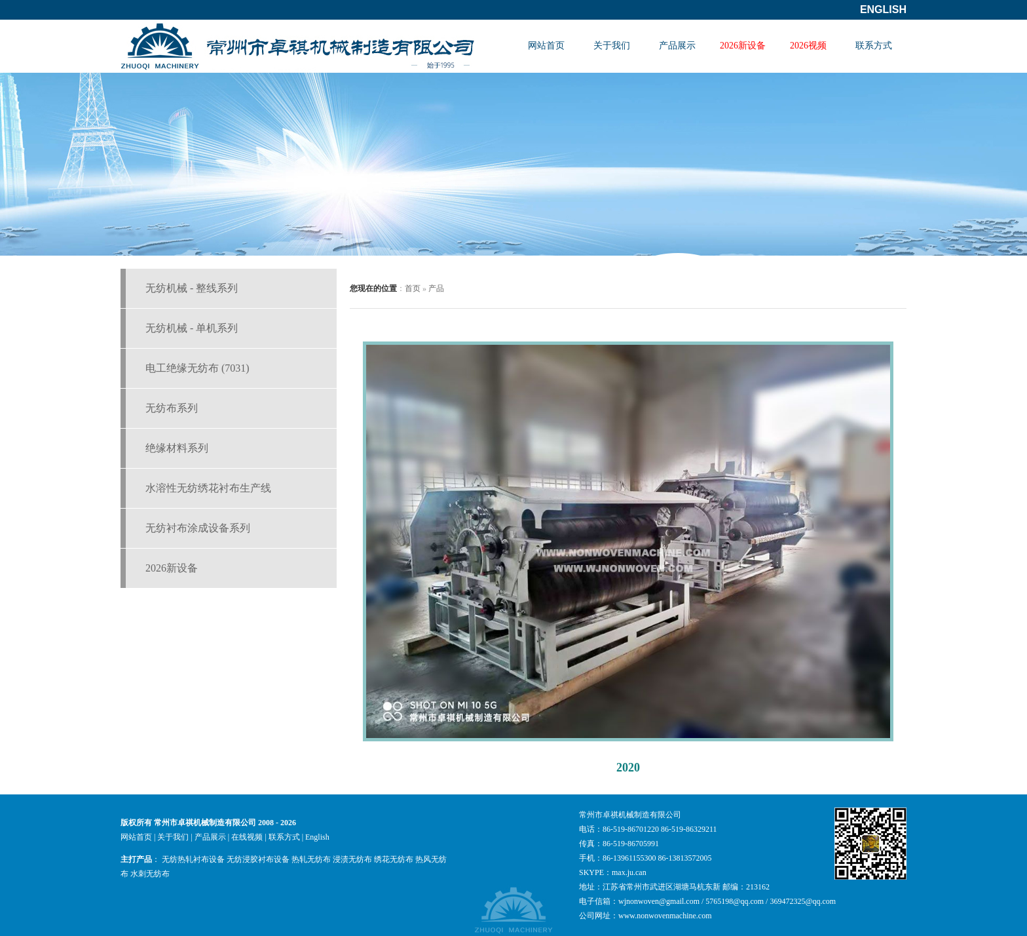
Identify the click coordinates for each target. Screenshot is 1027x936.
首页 (412, 288)
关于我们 (611, 45)
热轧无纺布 (311, 859)
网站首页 (546, 45)
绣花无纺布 (393, 859)
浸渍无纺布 (352, 859)
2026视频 (808, 45)
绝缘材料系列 (176, 448)
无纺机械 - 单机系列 (191, 328)
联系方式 (873, 45)
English (883, 9)
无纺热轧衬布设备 (193, 859)
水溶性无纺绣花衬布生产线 (208, 488)
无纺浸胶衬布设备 (258, 859)
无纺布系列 (171, 408)
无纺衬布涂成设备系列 (197, 528)
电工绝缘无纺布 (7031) (197, 368)
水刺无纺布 (150, 873)
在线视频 (247, 837)
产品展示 (677, 45)
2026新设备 (743, 45)
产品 (436, 288)
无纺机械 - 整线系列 (191, 288)
